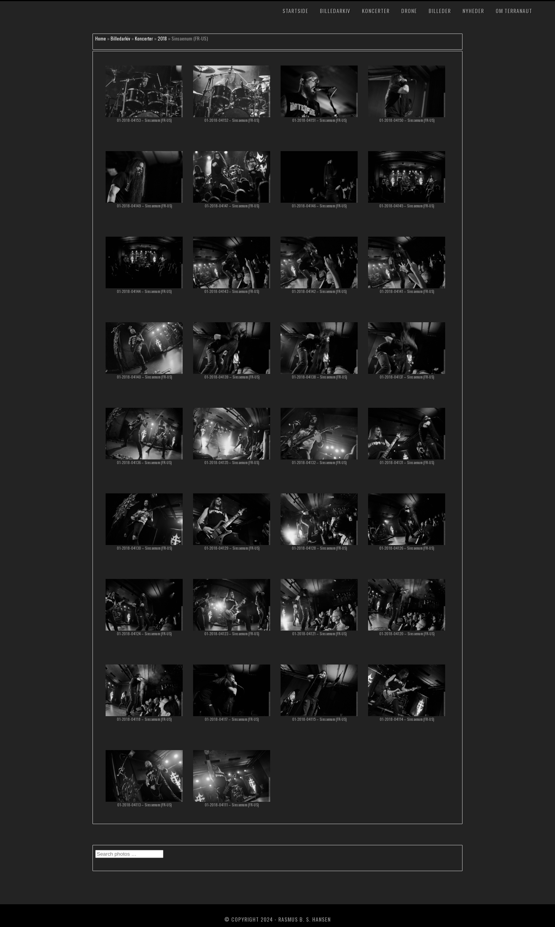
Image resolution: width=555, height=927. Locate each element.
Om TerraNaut (514, 11)
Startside (295, 11)
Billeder (440, 11)
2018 (162, 38)
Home (100, 38)
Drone (409, 11)
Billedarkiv (335, 11)
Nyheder (473, 11)
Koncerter (376, 11)
